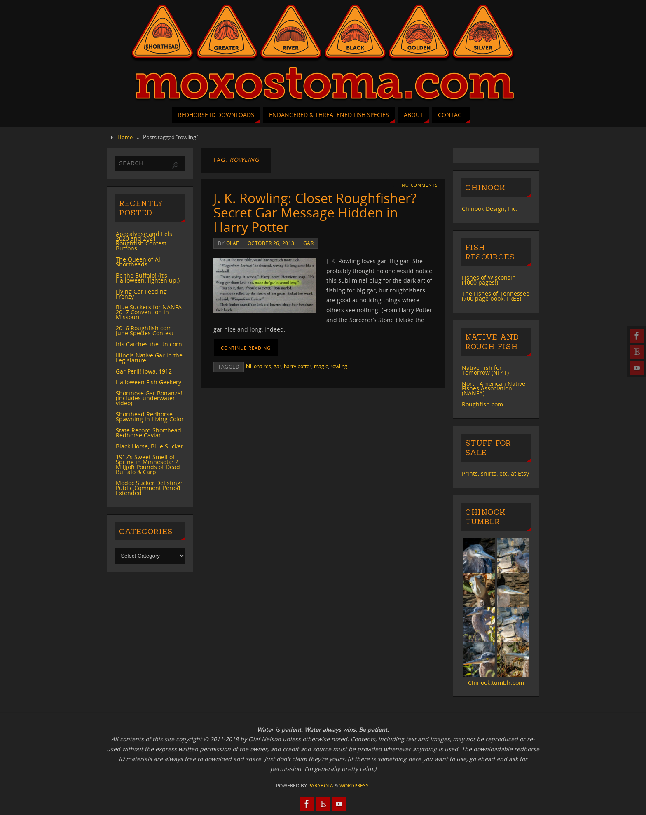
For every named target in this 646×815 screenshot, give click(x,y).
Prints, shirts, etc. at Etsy (495, 473)
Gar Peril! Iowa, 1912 (144, 371)
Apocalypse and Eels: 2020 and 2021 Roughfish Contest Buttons (145, 241)
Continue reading (246, 348)
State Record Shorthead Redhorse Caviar (148, 432)
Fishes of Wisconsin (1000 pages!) (489, 279)
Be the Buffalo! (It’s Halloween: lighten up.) (148, 277)
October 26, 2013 (271, 243)
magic (321, 366)
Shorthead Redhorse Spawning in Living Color (150, 416)
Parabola (320, 785)
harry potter (297, 366)
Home (125, 137)
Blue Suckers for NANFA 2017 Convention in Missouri (149, 312)
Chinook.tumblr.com (496, 683)
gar (308, 243)
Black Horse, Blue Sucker (149, 446)
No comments (420, 185)
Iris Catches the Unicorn (149, 344)
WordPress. (354, 785)
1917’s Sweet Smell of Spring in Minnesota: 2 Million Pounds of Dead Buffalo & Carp (148, 464)
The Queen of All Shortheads (139, 261)
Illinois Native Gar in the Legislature (149, 357)
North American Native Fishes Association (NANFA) (493, 388)
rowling (338, 366)
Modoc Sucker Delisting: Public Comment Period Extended (149, 488)
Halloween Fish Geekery (148, 382)
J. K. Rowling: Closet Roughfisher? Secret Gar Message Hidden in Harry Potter (315, 212)
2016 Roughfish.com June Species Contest (144, 330)
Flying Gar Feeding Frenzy (141, 293)
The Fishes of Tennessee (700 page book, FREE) (495, 296)
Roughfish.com (482, 404)
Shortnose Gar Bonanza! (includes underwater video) (149, 398)
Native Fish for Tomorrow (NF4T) (485, 370)
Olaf (232, 243)
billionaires (258, 366)
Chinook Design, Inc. (489, 209)
